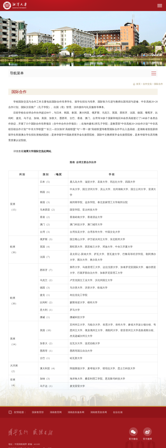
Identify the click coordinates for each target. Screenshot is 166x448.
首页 (138, 84)
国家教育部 (38, 412)
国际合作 (158, 84)
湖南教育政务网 (98, 412)
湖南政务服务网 (76, 412)
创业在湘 (117, 412)
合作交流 (147, 84)
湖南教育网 (56, 412)
